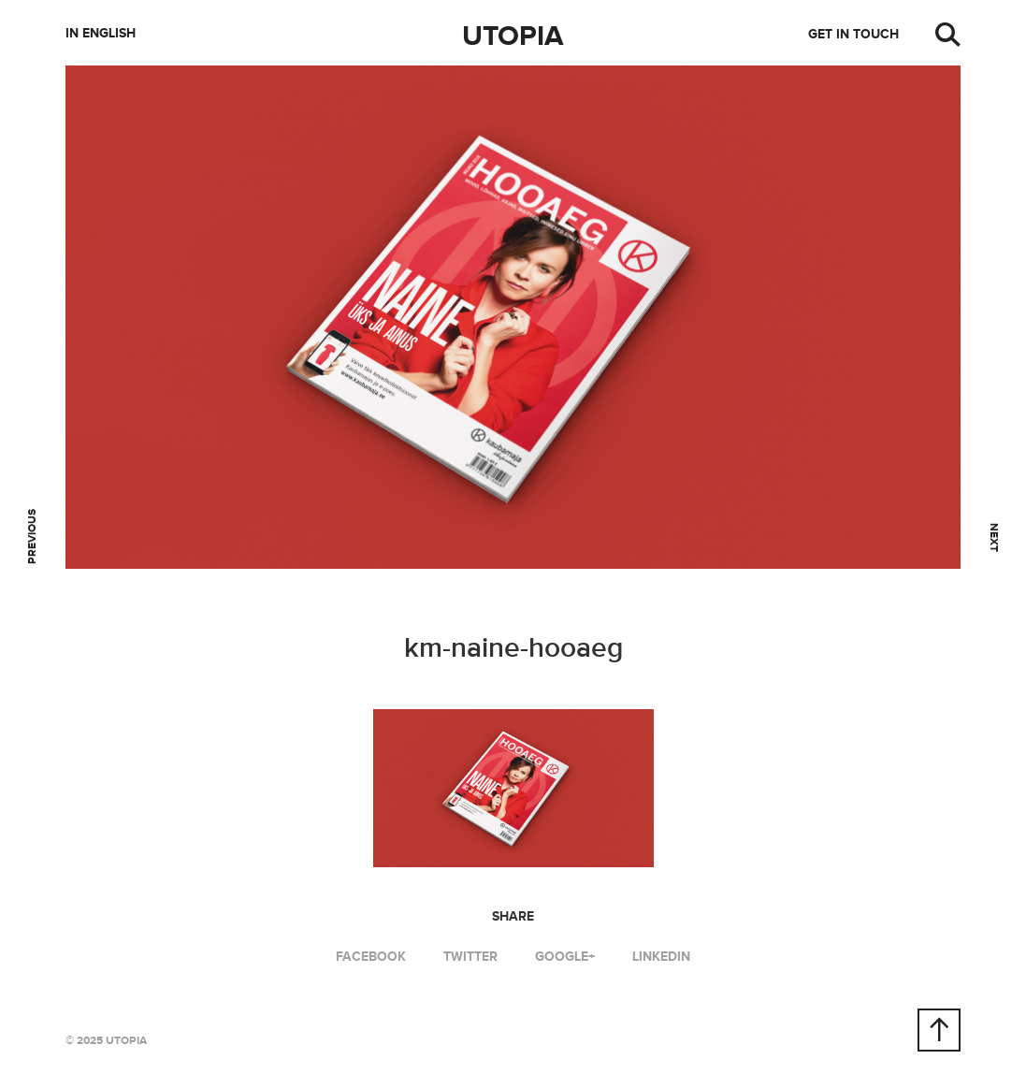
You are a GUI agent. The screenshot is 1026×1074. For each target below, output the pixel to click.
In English (100, 33)
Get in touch (853, 34)
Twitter (470, 957)
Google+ (565, 957)
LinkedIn (661, 957)
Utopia (513, 36)
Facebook (371, 957)
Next (993, 537)
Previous (33, 537)
